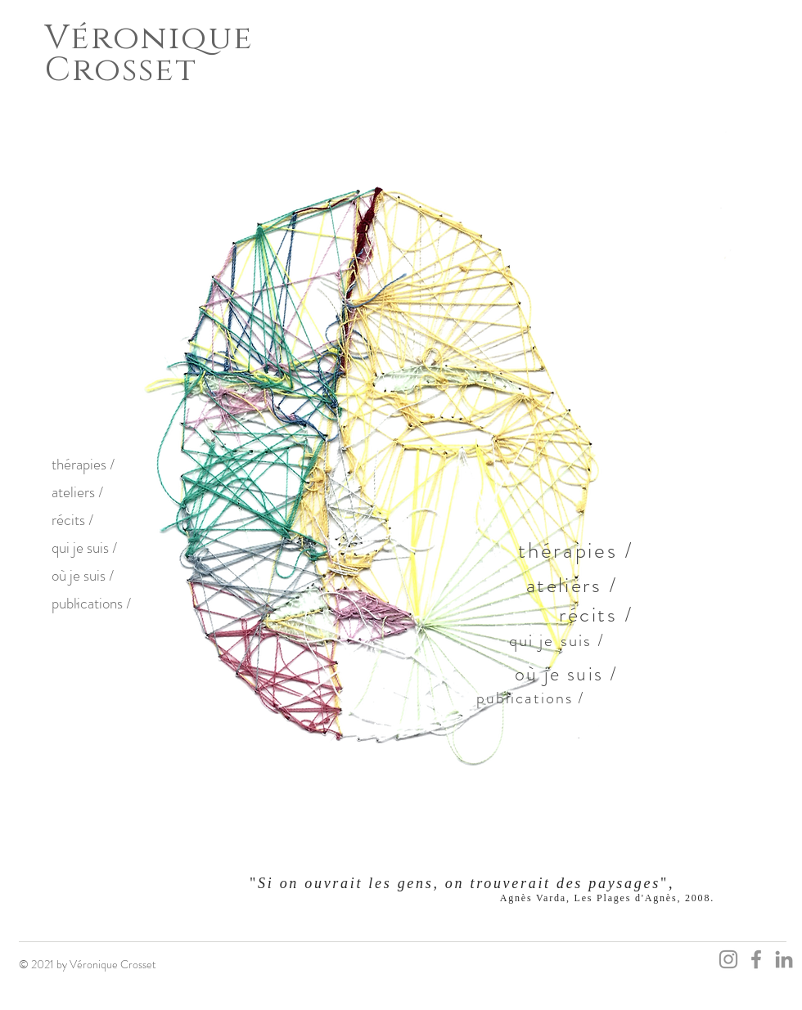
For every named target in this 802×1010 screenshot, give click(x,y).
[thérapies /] (577, 550)
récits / (72, 520)
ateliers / (77, 492)
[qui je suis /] (558, 640)
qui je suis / (84, 547)
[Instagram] (728, 959)
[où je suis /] (568, 674)
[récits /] (598, 614)
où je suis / (83, 575)
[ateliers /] (574, 584)
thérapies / (83, 464)
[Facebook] (756, 959)
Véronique (149, 38)
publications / (91, 603)
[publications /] (532, 697)
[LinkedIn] (784, 959)
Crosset (121, 69)
